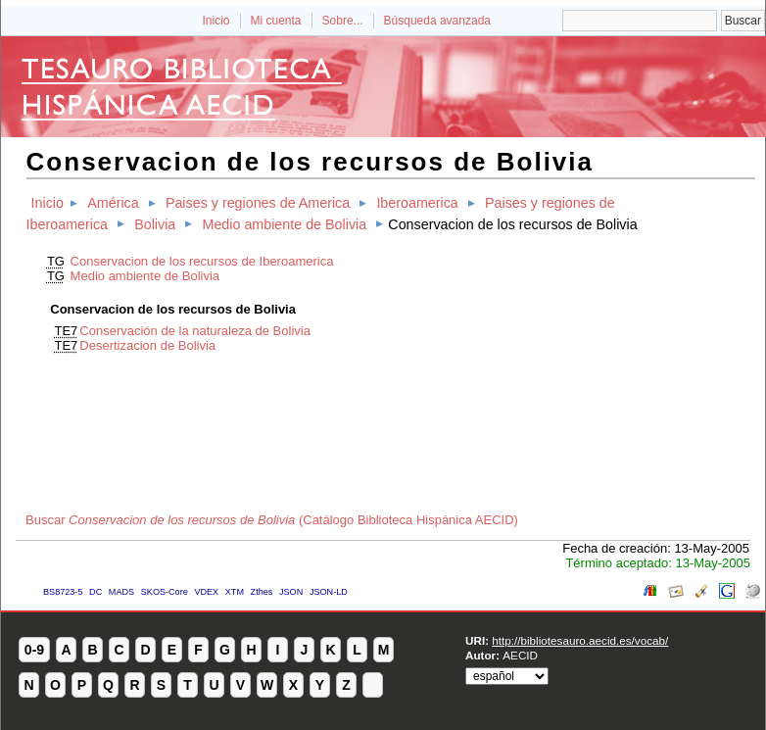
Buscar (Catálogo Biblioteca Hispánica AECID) (271, 519)
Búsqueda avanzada (437, 20)
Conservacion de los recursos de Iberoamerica (202, 261)
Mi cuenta (276, 20)
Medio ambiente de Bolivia (284, 224)
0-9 (34, 649)
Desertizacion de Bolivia (147, 345)
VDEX (206, 592)
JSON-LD (329, 592)
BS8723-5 (62, 592)
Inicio (215, 20)
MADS (121, 592)
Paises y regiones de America (258, 203)
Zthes (262, 592)
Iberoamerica (416, 203)
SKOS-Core (164, 592)
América (112, 203)
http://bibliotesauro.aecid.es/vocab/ (580, 640)
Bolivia (154, 224)
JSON (291, 592)
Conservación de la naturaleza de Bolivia (195, 330)
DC (95, 592)
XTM (234, 592)
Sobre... (342, 20)
